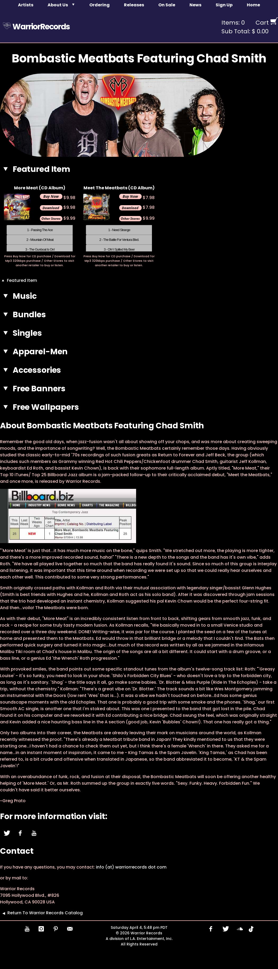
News (195, 5)
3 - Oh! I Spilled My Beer (119, 249)
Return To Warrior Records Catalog (41, 913)
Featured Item (18, 280)
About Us (58, 5)
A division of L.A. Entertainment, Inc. (139, 938)
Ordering (99, 5)
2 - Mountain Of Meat (39, 240)
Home (253, 5)
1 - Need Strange (119, 230)
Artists (25, 5)
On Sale (166, 5)
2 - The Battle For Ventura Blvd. (119, 240)
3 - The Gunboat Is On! (40, 249)
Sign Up (224, 5)
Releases (134, 5)
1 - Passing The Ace (40, 230)
